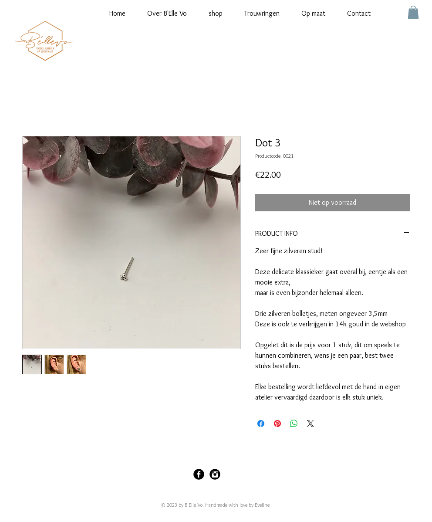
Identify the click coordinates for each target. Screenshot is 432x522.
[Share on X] (310, 423)
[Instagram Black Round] (214, 474)
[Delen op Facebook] (261, 423)
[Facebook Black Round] (198, 474)
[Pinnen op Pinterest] (277, 423)
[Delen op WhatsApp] (294, 423)
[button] (413, 12)
